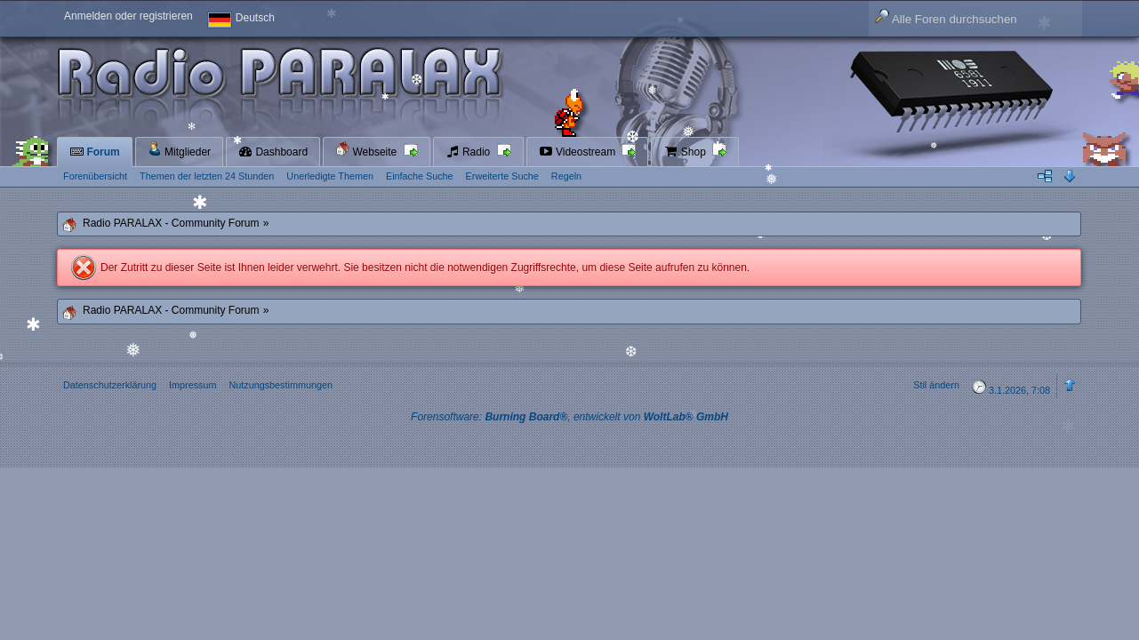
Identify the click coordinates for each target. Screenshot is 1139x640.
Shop (686, 152)
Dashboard (273, 152)
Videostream (579, 152)
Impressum (192, 385)
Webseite (367, 149)
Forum (94, 152)
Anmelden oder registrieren (128, 16)
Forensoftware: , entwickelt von (569, 417)
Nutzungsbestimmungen (280, 385)
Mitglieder (179, 149)
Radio (469, 152)
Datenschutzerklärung (109, 385)
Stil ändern (936, 385)
